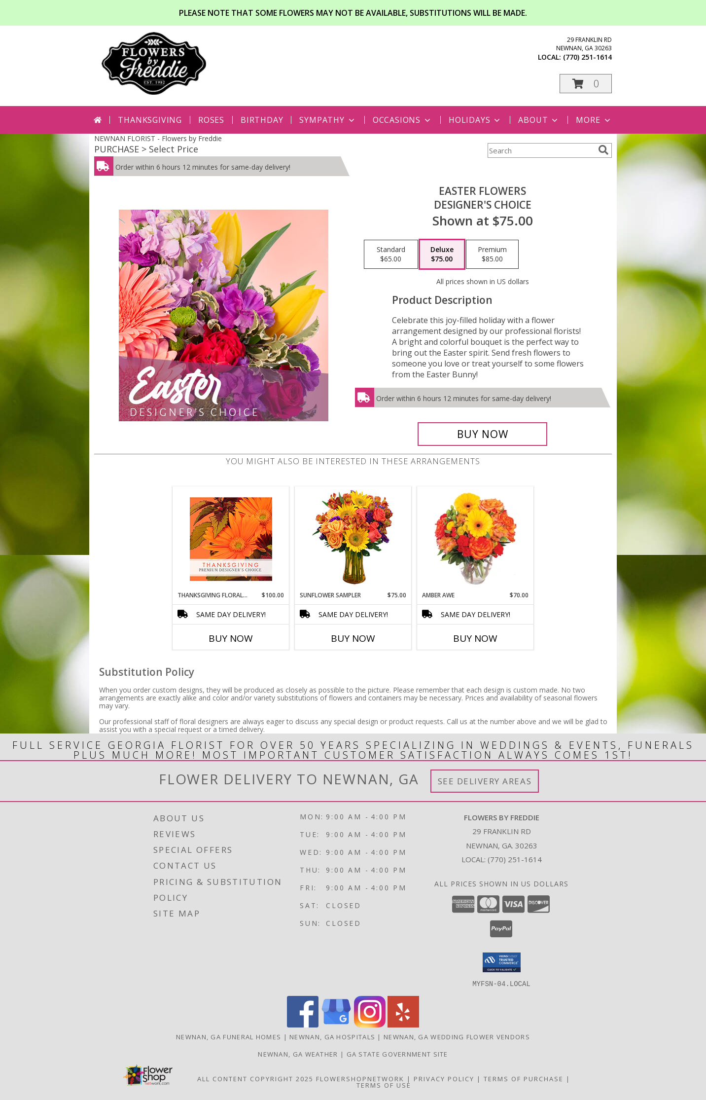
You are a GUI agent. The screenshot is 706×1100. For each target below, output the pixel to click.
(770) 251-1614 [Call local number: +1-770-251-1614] (587, 57)
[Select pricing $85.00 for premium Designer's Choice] (492, 254)
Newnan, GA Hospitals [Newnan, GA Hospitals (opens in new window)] (332, 1036)
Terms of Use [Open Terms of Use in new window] (383, 1084)
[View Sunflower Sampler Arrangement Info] (353, 539)
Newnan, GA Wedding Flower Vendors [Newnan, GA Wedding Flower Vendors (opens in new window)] (457, 1036)
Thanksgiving (150, 119)
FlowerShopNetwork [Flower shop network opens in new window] (360, 1078)
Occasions (402, 119)
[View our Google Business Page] (336, 1024)
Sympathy (327, 119)
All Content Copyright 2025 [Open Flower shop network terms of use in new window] (255, 1078)
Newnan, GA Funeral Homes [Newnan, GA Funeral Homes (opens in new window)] (228, 1036)
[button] (586, 83)
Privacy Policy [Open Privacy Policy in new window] (444, 1078)
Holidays (475, 119)
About (539, 119)
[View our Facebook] (302, 1024)
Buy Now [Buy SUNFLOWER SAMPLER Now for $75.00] (353, 638)
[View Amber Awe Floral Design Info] (475, 538)
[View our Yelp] (403, 1024)
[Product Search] (541, 150)
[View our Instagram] (370, 1024)
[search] (603, 150)
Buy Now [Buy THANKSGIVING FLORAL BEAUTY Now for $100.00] (231, 638)
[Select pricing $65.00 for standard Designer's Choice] (391, 254)
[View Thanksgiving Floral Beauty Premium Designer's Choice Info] (231, 539)
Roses (211, 119)
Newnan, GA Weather (298, 1053)
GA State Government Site (397, 1053)
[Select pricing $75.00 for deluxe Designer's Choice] (442, 254)
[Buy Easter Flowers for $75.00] (482, 434)
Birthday (262, 119)
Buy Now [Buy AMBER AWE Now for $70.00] (475, 638)
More (594, 119)
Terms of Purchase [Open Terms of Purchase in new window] (524, 1078)
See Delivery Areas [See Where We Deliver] (485, 781)
